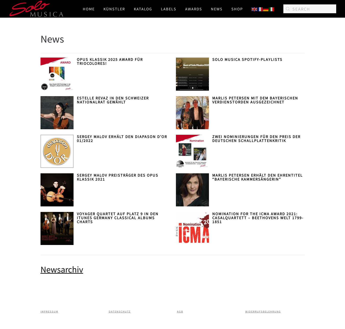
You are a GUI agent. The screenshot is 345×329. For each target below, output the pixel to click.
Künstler (114, 8)
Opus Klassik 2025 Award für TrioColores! (110, 61)
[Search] (309, 8)
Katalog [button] (143, 8)
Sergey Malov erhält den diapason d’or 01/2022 (122, 138)
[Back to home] (36, 9)
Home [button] (89, 8)
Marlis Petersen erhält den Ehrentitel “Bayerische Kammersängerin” (257, 177)
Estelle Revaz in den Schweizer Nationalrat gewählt (113, 100)
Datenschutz (120, 311)
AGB (180, 311)
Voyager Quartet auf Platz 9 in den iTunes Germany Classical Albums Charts (118, 217)
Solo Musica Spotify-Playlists (247, 59)
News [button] (217, 8)
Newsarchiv (62, 269)
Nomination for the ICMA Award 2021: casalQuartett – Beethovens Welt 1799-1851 (258, 217)
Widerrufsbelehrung (263, 311)
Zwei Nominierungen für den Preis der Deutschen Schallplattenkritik (256, 138)
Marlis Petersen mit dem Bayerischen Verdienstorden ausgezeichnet (255, 100)
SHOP (237, 8)
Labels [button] (168, 8)
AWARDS (193, 8)
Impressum (49, 311)
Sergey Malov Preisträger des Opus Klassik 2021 (117, 177)
